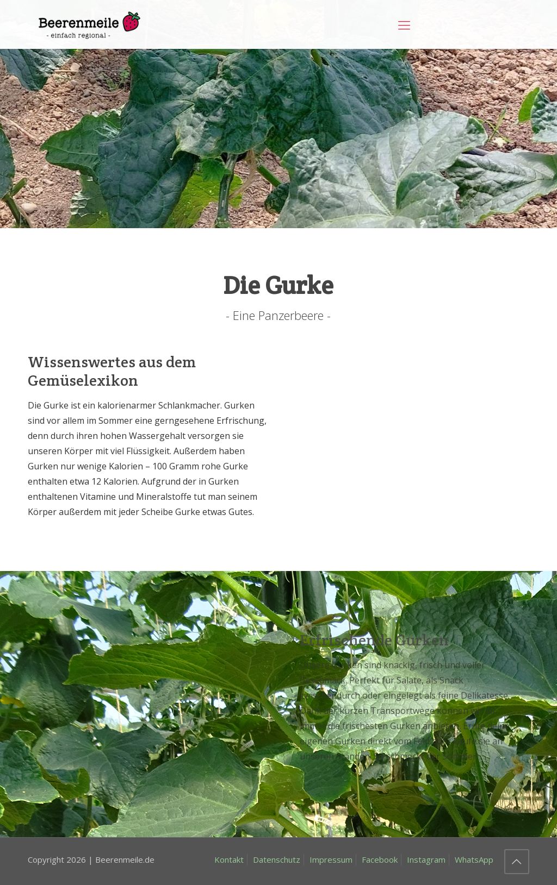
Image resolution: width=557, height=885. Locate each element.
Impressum (331, 859)
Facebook (380, 859)
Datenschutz (276, 859)
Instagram (426, 859)
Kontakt (229, 859)
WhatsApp (474, 859)
